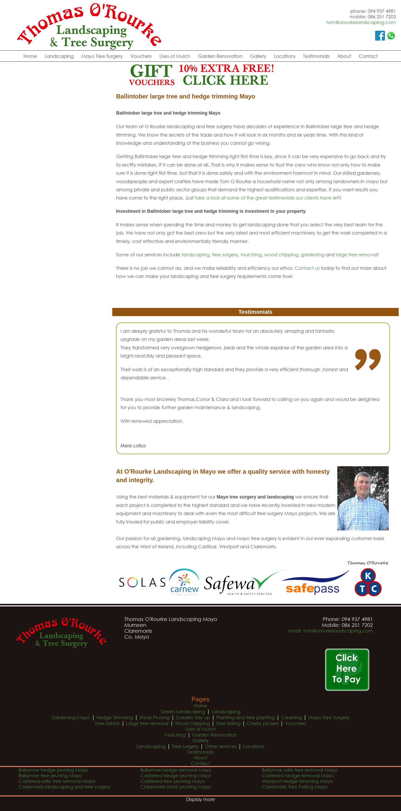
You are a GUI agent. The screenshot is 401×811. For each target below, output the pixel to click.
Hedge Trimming (114, 717)
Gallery (258, 56)
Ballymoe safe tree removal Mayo (300, 770)
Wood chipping (192, 723)
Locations (284, 56)
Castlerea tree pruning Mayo (172, 781)
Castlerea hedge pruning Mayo (175, 775)
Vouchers (141, 56)
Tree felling (228, 723)
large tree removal (356, 254)
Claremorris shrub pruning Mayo (175, 787)
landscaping (195, 254)
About (344, 56)
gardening (312, 254)
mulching (251, 254)
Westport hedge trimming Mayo (297, 781)
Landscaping (59, 56)
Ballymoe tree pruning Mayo (50, 775)
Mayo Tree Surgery (102, 56)
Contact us (307, 268)
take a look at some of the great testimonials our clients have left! (268, 198)
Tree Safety (107, 723)
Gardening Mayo (70, 717)
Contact (368, 56)
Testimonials (316, 56)
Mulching (175, 735)
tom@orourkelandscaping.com (361, 22)
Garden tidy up (193, 717)
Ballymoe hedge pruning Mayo (53, 770)
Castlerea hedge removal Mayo (298, 775)
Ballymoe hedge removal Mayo (175, 770)
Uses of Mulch (174, 56)
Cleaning (291, 717)
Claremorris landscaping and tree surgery (64, 787)
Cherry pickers (263, 723)
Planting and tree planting (245, 717)
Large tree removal (147, 723)
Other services (221, 746)
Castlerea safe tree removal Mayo (57, 781)
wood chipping (281, 254)
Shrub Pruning (154, 717)
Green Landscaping (183, 711)
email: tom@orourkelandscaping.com (330, 631)
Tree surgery (185, 746)
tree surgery (225, 254)
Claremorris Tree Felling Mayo (295, 787)
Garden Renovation (220, 56)
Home (30, 56)
